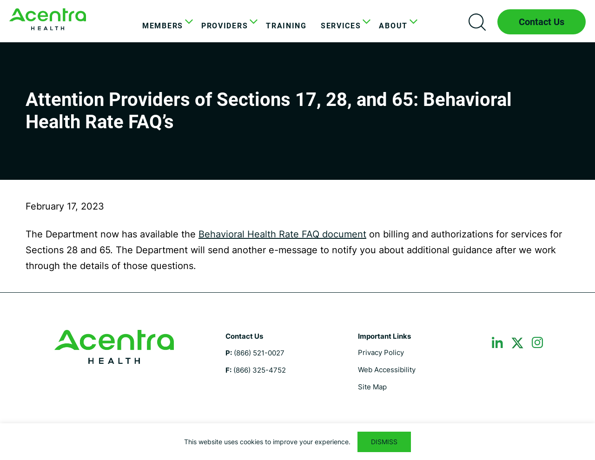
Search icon (477, 22)
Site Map (372, 386)
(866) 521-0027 (259, 352)
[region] (297, 441)
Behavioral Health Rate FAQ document (282, 234)
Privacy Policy (381, 352)
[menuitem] (165, 26)
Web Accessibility (387, 369)
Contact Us (541, 21)
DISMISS (384, 442)
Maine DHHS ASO (47, 19)
